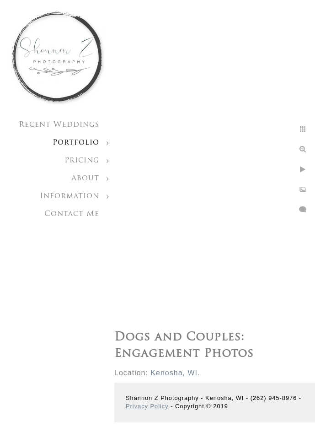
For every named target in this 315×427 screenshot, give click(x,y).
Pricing (81, 160)
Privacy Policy (147, 406)
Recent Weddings (59, 125)
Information (69, 196)
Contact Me (71, 214)
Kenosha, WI (174, 373)
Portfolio (76, 142)
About (85, 178)
